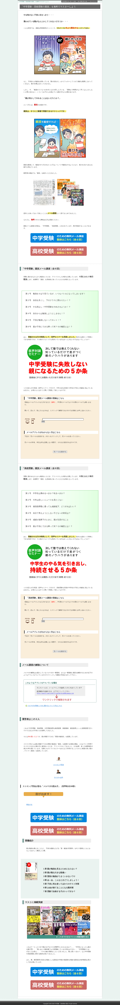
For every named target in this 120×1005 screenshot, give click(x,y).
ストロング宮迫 (58, 765)
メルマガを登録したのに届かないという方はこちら (45, 705)
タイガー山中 (58, 777)
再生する (29, 804)
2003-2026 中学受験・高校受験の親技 (58, 1003)
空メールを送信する (60, 451)
